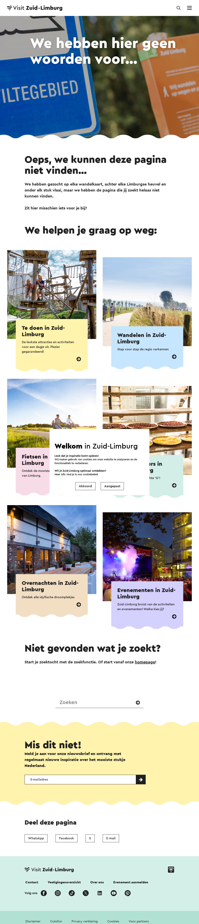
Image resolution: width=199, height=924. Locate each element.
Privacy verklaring (85, 921)
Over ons (97, 882)
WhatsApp (36, 838)
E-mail (110, 838)
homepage (145, 662)
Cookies (113, 921)
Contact (31, 882)
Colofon (56, 921)
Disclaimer (33, 921)
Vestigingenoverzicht (64, 882)
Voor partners (139, 921)
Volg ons (31, 893)
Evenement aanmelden (130, 882)
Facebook (66, 838)
